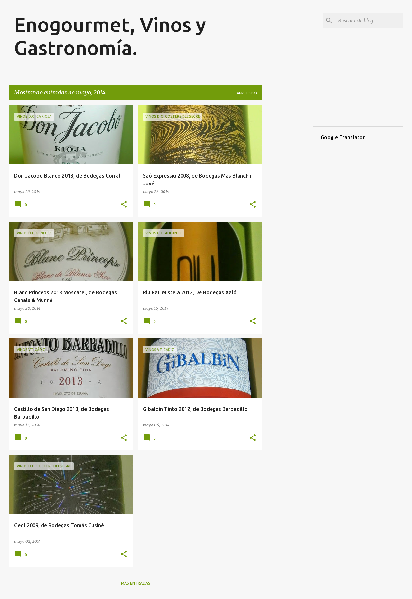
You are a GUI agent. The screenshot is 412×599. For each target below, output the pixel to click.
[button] (124, 205)
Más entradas (135, 583)
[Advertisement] (287, 201)
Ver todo (247, 93)
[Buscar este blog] (369, 20)
